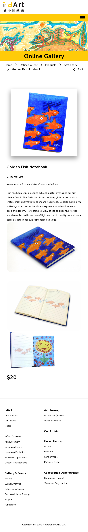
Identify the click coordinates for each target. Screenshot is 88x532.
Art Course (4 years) (54, 415)
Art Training (51, 410)
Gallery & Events (15, 473)
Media (8, 425)
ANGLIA (60, 524)
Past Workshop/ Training (17, 494)
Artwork (48, 446)
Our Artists (51, 431)
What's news (13, 436)
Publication (10, 504)
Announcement (12, 441)
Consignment (51, 456)
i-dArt (8, 410)
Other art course (52, 420)
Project (8, 499)
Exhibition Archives (14, 489)
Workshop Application (16, 457)
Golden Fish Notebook (26, 69)
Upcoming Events (13, 447)
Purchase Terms (52, 462)
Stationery (70, 65)
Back (76, 69)
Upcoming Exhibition (15, 452)
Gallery (8, 478)
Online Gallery (28, 65)
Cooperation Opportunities (61, 472)
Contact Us (10, 420)
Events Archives (13, 483)
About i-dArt (11, 415)
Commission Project (54, 478)
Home (8, 65)
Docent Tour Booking (16, 462)
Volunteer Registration (55, 483)
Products (50, 65)
